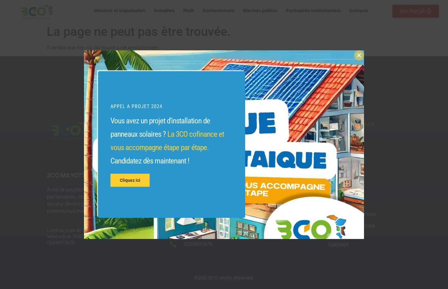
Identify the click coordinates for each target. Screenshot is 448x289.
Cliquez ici (130, 180)
